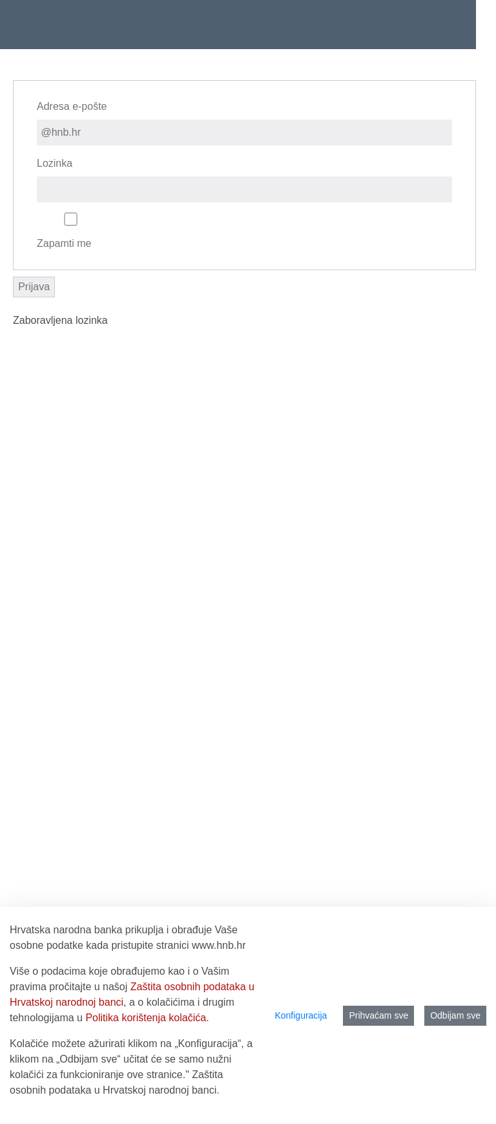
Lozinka (54, 163)
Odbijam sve (455, 1015)
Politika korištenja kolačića (145, 1017)
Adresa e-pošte (72, 106)
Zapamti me (71, 231)
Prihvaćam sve (378, 1015)
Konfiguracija (300, 1015)
